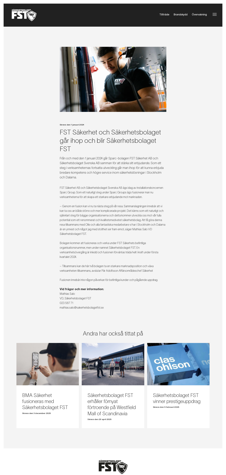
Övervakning (199, 14)
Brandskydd (181, 14)
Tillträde (164, 14)
